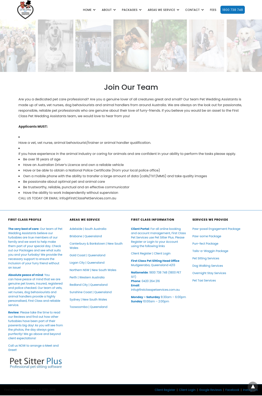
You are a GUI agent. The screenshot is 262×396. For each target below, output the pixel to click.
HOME (87, 10)
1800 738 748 (232, 10)
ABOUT (107, 10)
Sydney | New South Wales (88, 299)
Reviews (19, 317)
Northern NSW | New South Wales (93, 270)
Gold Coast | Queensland (87, 255)
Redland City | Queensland (88, 285)
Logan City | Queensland (87, 263)
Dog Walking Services (207, 266)
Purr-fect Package (205, 244)
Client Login (162, 253)
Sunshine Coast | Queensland (91, 292)
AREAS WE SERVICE (161, 10)
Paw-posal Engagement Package (216, 229)
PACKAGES (129, 10)
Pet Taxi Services (204, 280)
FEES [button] (213, 10)
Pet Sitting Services (205, 258)
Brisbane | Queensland (86, 236)
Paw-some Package (206, 236)
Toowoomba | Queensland (88, 307)
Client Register (141, 253)
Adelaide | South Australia (88, 229)
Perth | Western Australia (87, 277)
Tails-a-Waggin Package (210, 251)
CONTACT (192, 10)
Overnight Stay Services (209, 273)
